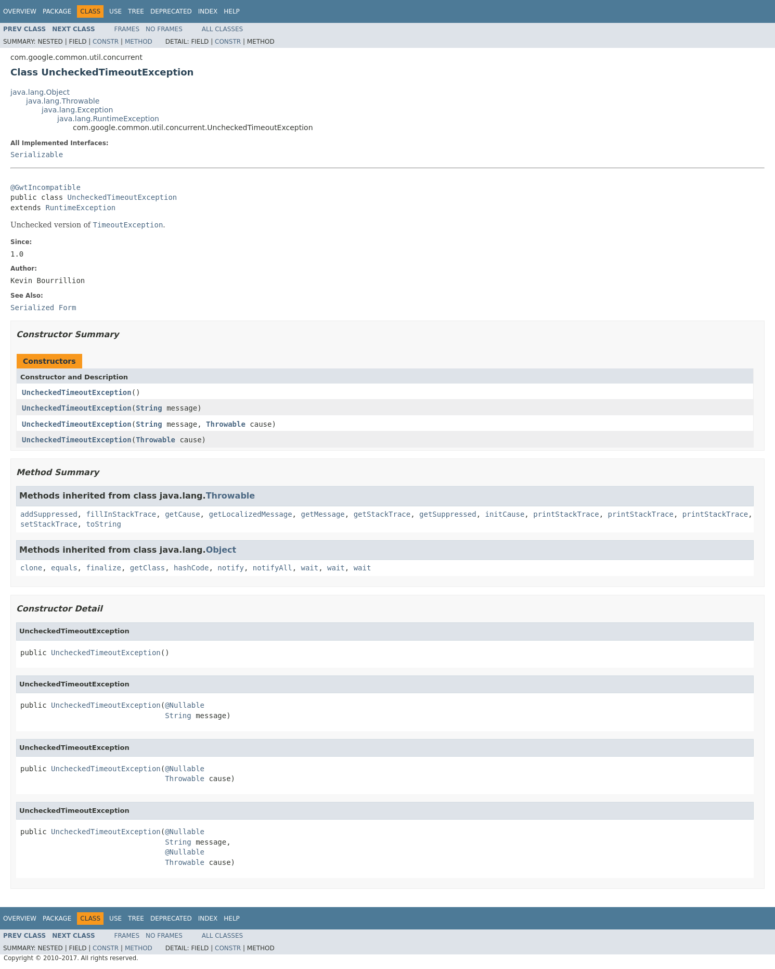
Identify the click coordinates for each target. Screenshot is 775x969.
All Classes (222, 29)
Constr (106, 41)
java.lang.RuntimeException (108, 118)
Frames (127, 29)
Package (57, 11)
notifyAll (272, 568)
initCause (505, 514)
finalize (103, 568)
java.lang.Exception (77, 110)
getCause (182, 514)
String (149, 408)
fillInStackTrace (121, 514)
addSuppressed (49, 514)
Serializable (36, 154)
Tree (136, 11)
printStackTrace (566, 514)
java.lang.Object (40, 92)
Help (232, 11)
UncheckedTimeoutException (122, 197)
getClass (147, 568)
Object (221, 550)
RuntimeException (80, 207)
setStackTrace (49, 524)
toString (103, 524)
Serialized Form (43, 307)
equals (64, 568)
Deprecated (171, 11)
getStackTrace (382, 514)
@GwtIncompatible (45, 187)
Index (208, 11)
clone (31, 568)
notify (230, 568)
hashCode (191, 568)
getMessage (322, 514)
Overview (19, 11)
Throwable (226, 424)
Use (115, 11)
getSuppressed (447, 514)
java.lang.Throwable (62, 101)
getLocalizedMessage (250, 514)
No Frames (164, 29)
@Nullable (184, 705)
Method (138, 41)
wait (310, 568)
